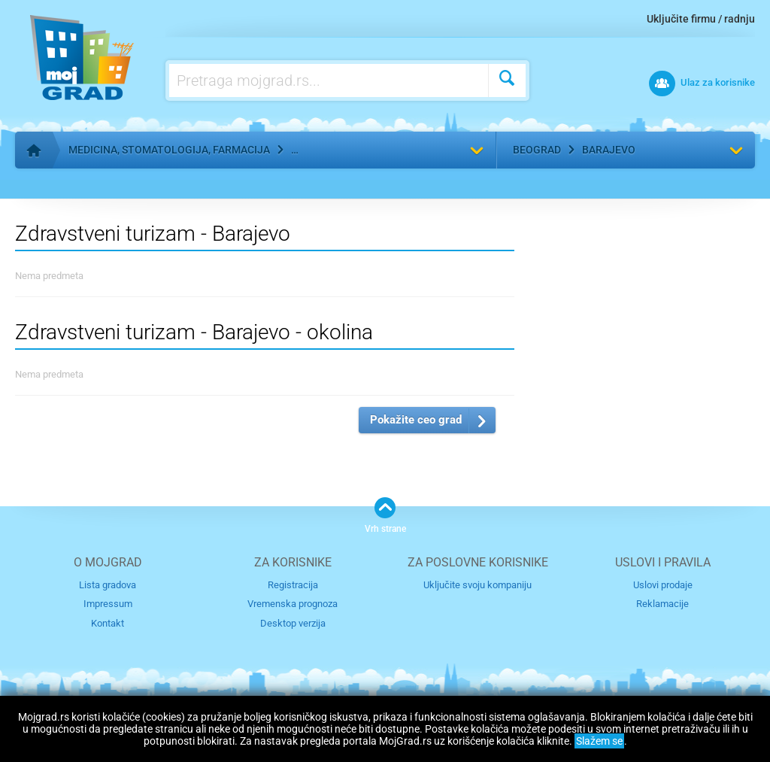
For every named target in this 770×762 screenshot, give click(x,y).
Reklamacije (662, 603)
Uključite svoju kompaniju (477, 584)
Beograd (537, 150)
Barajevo (608, 150)
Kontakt (107, 623)
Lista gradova (107, 584)
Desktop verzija (293, 623)
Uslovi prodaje (663, 584)
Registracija (293, 584)
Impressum (107, 603)
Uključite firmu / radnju (701, 19)
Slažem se (599, 741)
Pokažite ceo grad (416, 420)
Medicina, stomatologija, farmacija (169, 150)
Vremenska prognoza (292, 603)
